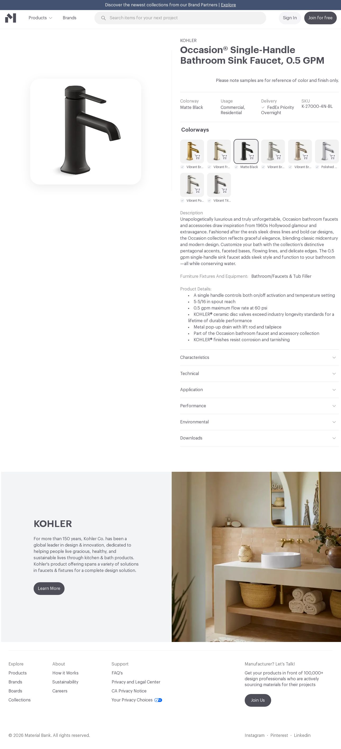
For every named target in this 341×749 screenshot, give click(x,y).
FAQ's (117, 673)
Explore (228, 5)
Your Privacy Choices (137, 700)
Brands (69, 18)
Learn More (49, 588)
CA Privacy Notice (129, 691)
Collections (19, 700)
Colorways (195, 130)
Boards (15, 691)
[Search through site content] (183, 18)
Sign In (290, 18)
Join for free (320, 18)
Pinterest (279, 735)
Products (38, 17)
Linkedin (302, 735)
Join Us (258, 700)
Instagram (255, 735)
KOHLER (188, 41)
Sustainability (65, 682)
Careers (59, 691)
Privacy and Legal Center (136, 682)
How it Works (65, 673)
